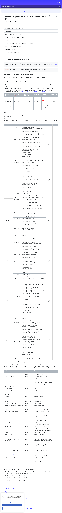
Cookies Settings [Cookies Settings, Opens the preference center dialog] (12, 508)
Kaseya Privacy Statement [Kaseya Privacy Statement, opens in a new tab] (7, 502)
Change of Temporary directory (14, 28)
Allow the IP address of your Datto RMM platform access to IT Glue (34, 91)
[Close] (22, 494)
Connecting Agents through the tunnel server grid (19, 43)
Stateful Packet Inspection (12, 52)
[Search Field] (31, 6)
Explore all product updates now (26, 11)
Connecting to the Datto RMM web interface (17, 25)
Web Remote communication (13, 34)
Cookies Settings (25, 508)
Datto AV (7, 40)
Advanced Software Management (14, 37)
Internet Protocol (10, 49)
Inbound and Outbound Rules (13, 46)
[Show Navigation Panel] (1, 2)
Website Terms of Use (34, 508)
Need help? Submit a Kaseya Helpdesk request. (18, 488)
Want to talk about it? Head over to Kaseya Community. (20, 491)
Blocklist (7, 55)
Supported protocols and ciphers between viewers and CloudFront (22, 483)
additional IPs (32, 63)
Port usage (8, 31)
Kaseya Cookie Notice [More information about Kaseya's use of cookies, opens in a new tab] (6, 501)
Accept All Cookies (12, 504)
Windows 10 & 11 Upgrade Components (13, 454)
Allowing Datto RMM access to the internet (17, 22)
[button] (60, 6)
